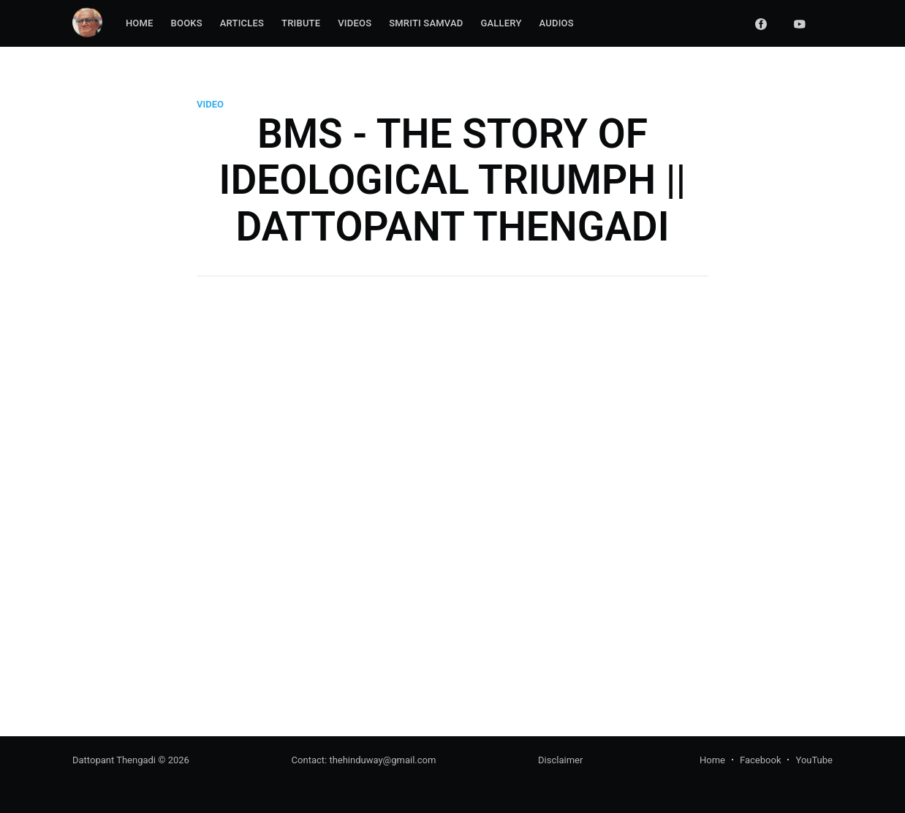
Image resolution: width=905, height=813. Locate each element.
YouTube (814, 760)
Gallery (500, 23)
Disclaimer (560, 760)
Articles (242, 23)
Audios (556, 23)
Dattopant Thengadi (114, 760)
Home (140, 23)
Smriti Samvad (426, 23)
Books (186, 23)
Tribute (300, 23)
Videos (354, 23)
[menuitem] (139, 23)
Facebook (760, 760)
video (210, 104)
